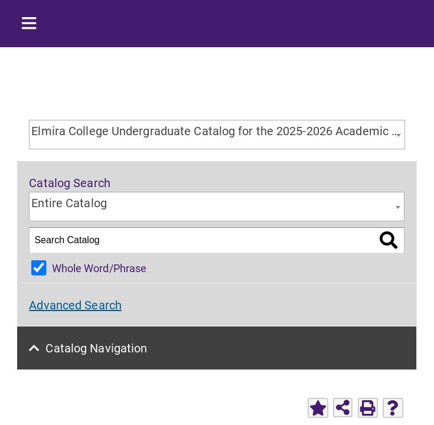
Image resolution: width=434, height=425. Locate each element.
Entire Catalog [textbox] (68, 202)
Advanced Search (75, 304)
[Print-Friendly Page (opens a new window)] (368, 408)
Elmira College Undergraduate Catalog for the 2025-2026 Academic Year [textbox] (217, 130)
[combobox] (216, 134)
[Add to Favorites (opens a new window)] (318, 408)
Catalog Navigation (97, 347)
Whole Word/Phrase (99, 268)
